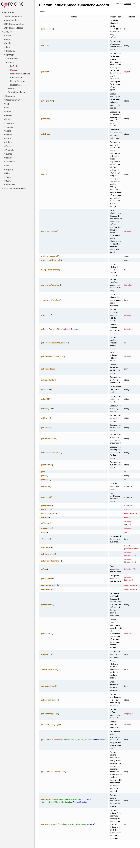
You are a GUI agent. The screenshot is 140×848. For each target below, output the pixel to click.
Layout (127, 72)
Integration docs (11, 20)
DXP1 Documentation (14, 24)
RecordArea (16, 85)
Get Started (9, 12)
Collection (128, 231)
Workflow (128, 285)
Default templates (16, 92)
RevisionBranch (64, 329)
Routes (11, 88)
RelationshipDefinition (20, 74)
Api (134, 4)
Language (128, 528)
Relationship (16, 77)
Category (128, 580)
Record (13, 70)
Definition (14, 66)
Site (125, 532)
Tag (135, 569)
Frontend (119, 4)
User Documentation (13, 16)
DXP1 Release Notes (13, 28)
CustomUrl (128, 634)
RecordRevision (17, 81)
